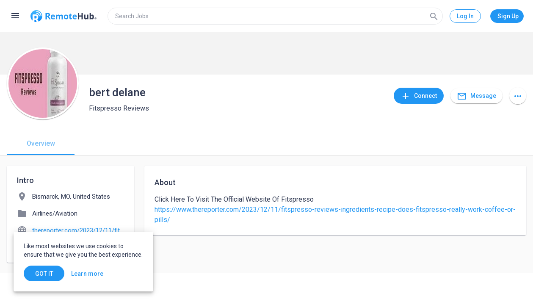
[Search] (433, 16)
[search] (275, 16)
